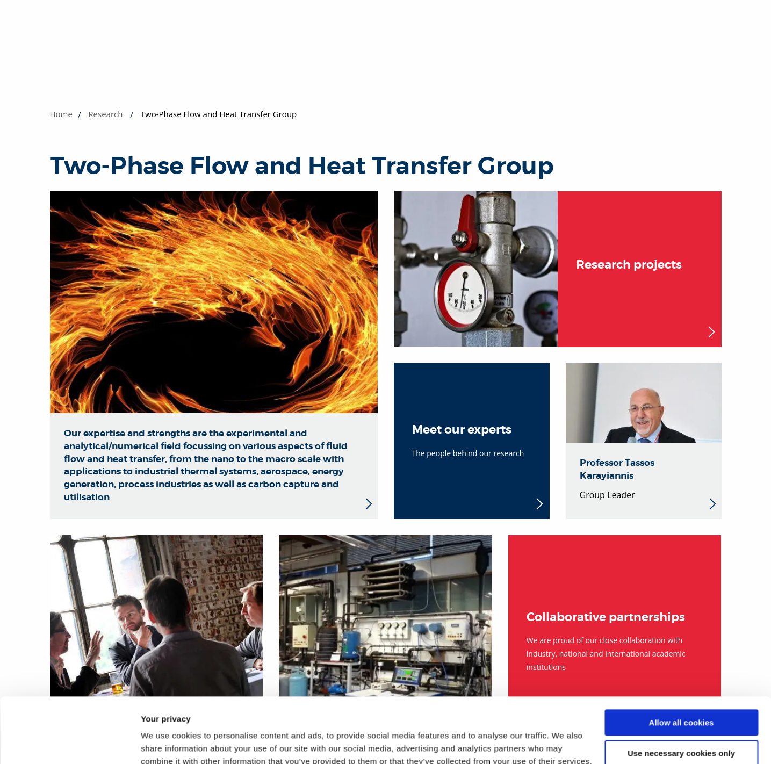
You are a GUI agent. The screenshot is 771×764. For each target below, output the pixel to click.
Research (105, 114)
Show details (166, 742)
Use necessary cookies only (681, 691)
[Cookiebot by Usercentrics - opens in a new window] (70, 743)
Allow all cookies (681, 661)
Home (61, 114)
